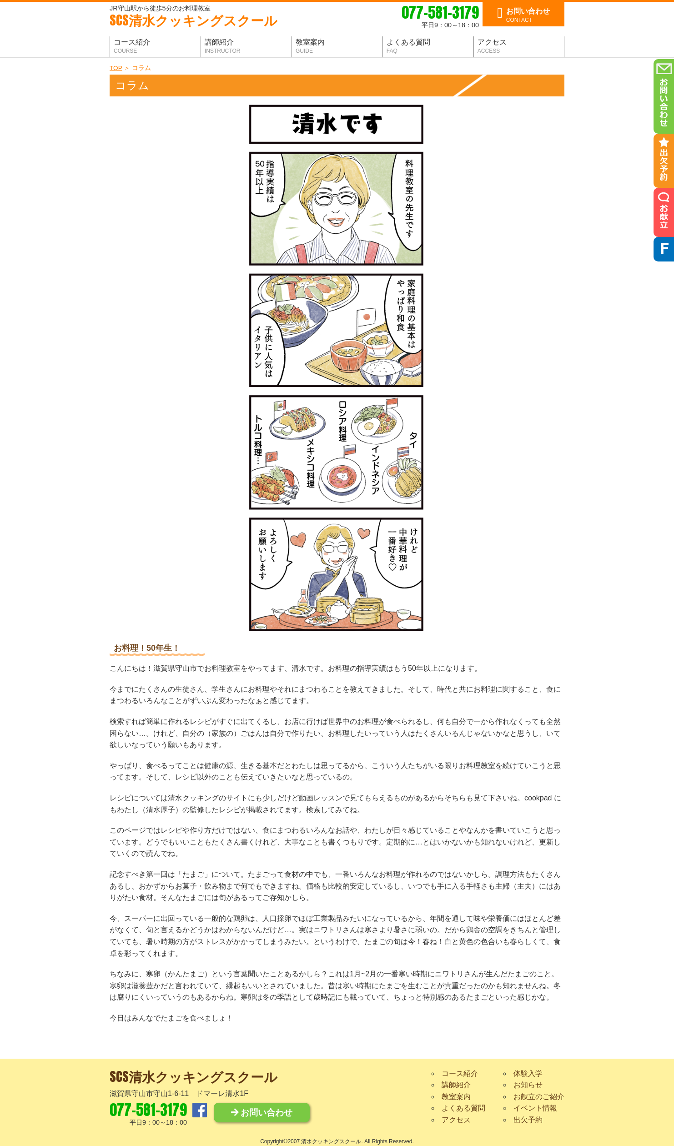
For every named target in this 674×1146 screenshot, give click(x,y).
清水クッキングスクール (193, 21)
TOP (116, 68)
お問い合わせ (261, 1112)
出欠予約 (528, 1120)
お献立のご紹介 (538, 1097)
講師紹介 (456, 1085)
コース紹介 (460, 1073)
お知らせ (528, 1085)
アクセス (456, 1120)
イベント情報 (535, 1108)
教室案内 (456, 1097)
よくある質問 (463, 1108)
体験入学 (528, 1073)
